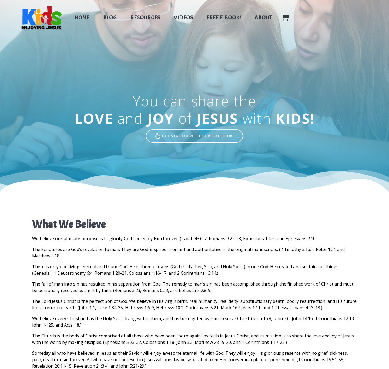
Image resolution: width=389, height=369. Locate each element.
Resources (145, 17)
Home (82, 17)
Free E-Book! (224, 17)
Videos (183, 17)
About (263, 17)
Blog (110, 17)
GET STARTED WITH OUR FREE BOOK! (194, 136)
